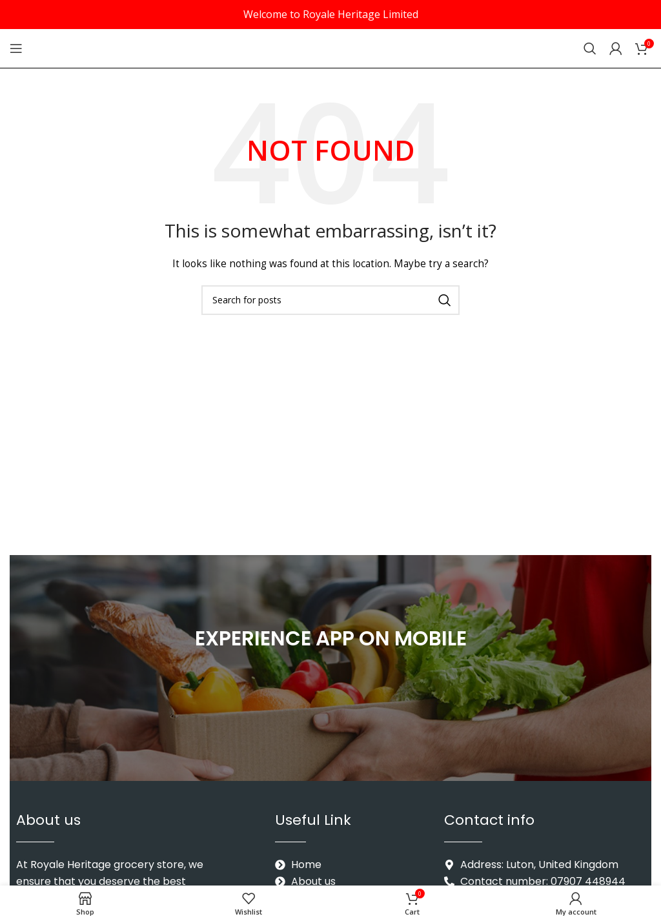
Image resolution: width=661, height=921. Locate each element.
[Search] (590, 48)
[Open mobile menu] (16, 48)
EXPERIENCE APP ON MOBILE (331, 637)
